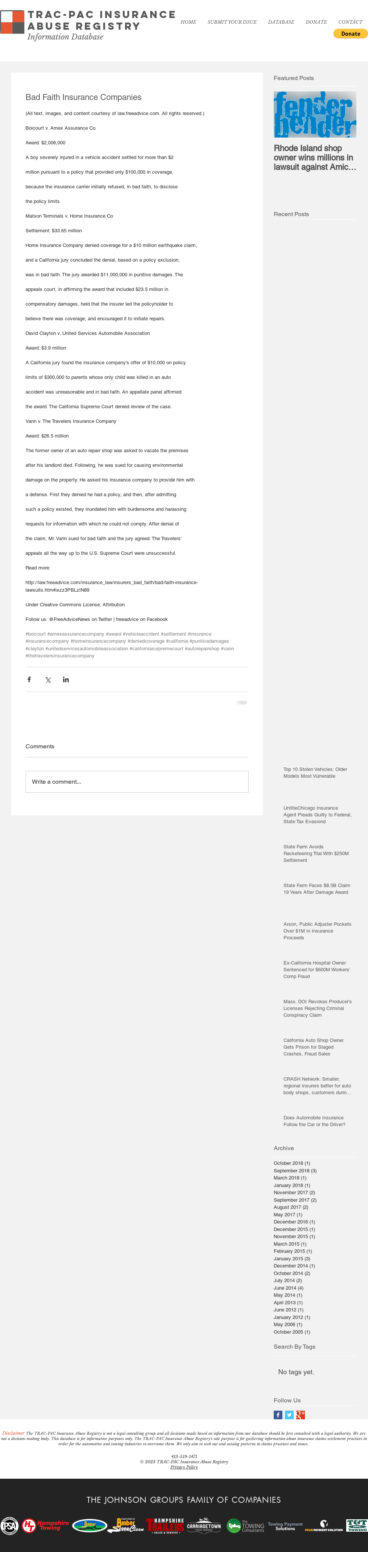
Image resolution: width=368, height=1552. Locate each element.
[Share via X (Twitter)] (47, 679)
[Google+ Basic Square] (300, 1415)
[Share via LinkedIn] (65, 679)
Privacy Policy (184, 1467)
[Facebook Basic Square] (278, 1415)
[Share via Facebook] (29, 679)
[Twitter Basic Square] (289, 1415)
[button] (350, 33)
